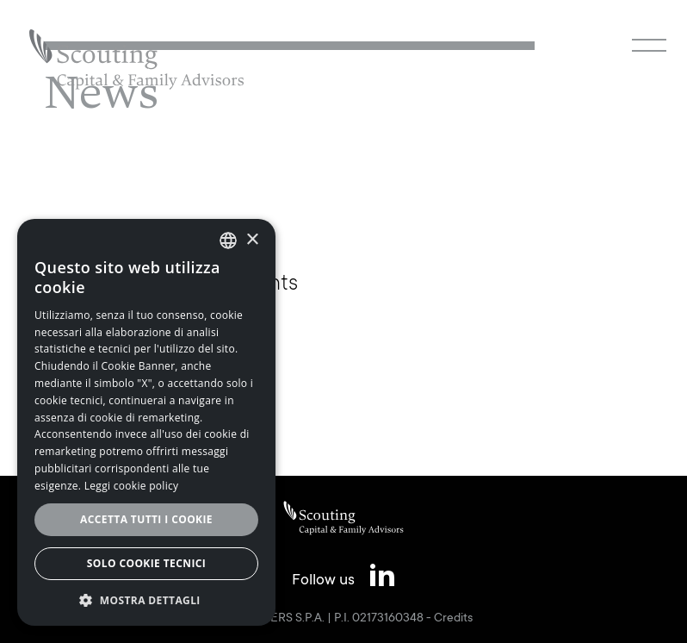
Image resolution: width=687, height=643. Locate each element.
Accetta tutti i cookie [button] (146, 519)
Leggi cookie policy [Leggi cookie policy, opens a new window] (131, 485)
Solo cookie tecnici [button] (146, 563)
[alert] (146, 422)
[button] (146, 600)
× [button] (251, 240)
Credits (453, 619)
